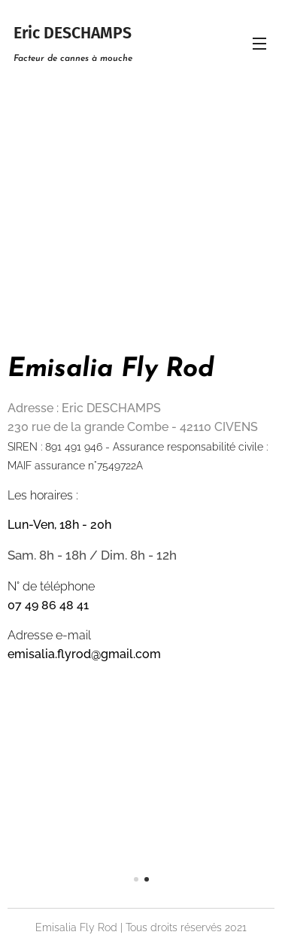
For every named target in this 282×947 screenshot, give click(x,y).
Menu (259, 43)
